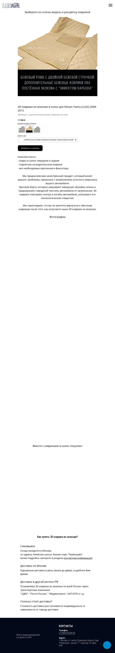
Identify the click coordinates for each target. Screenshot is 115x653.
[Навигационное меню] (110, 5)
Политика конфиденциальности (31, 641)
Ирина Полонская (32, 645)
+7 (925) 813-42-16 (67, 610)
